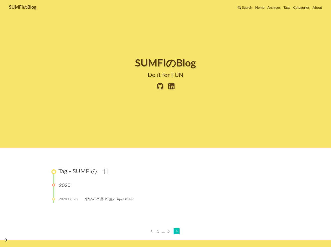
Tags (286, 7)
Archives (274, 7)
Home (259, 7)
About (317, 7)
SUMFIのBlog (22, 7)
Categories (301, 7)
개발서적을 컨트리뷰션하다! (109, 198)
